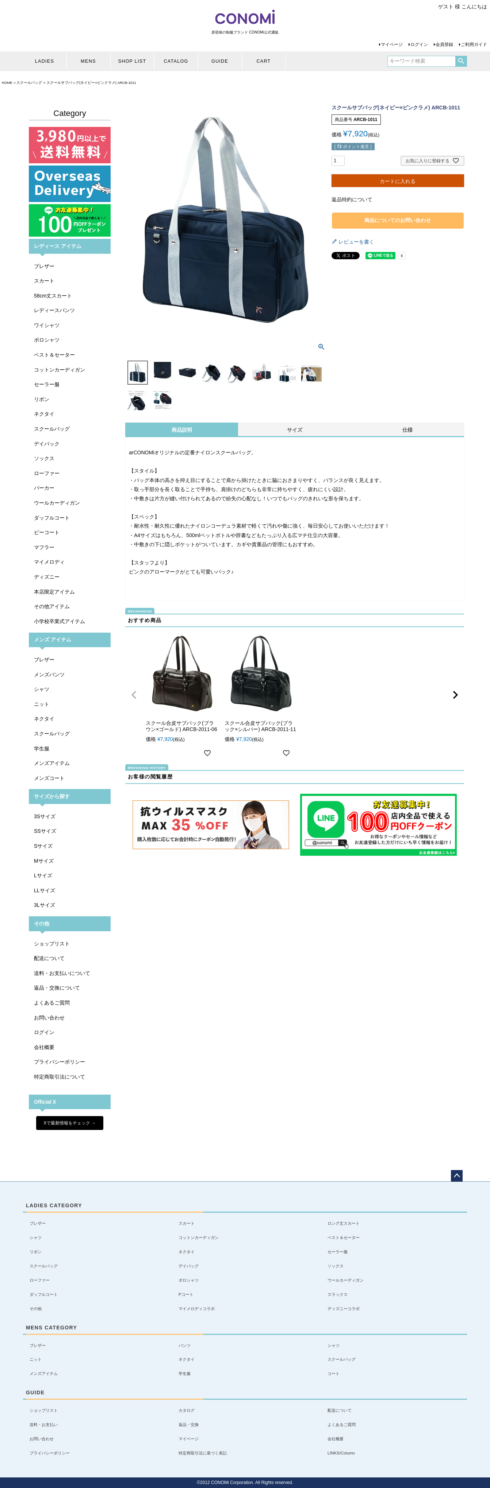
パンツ (185, 1345)
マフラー (44, 547)
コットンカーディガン (59, 370)
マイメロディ (49, 562)
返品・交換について (57, 988)
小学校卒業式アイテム (59, 621)
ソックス (44, 458)
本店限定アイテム (54, 592)
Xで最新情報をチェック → (69, 1123)
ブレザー (44, 266)
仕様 (407, 430)
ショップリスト (52, 944)
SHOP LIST (132, 61)
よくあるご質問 (52, 1003)
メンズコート (49, 778)
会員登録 (444, 44)
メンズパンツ (49, 674)
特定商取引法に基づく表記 (203, 1453)
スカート (44, 281)
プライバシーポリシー (59, 1062)
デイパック (47, 444)
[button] (134, 695)
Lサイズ (43, 875)
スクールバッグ (29, 83)
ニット (41, 704)
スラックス (338, 1294)
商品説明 (182, 430)
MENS (88, 61)
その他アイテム (52, 606)
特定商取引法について (59, 1077)
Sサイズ (43, 846)
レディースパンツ (54, 310)
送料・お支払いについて (62, 973)
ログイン (419, 44)
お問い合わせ (49, 1018)
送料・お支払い (44, 1424)
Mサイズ (44, 861)
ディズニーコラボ (344, 1308)
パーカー (44, 488)
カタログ (187, 1410)
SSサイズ (45, 831)
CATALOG (176, 61)
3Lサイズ (44, 905)
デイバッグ (189, 1266)
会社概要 (44, 1047)
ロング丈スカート (344, 1223)
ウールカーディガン (57, 503)
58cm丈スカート (53, 296)
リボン (41, 399)
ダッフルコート (52, 518)
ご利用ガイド (474, 44)
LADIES (44, 61)
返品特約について (352, 199)
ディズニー (47, 577)
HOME (7, 83)
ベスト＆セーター (54, 355)
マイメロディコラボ (197, 1308)
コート (334, 1373)
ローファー (47, 473)
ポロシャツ (47, 340)
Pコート (186, 1294)
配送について (49, 958)
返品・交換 (189, 1424)
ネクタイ (44, 414)
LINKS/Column (341, 1453)
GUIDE (219, 61)
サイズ (294, 430)
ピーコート (47, 532)
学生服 (41, 748)
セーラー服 (47, 384)
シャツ (41, 689)
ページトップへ (457, 1176)
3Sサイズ (44, 816)
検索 (461, 61)
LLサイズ (44, 890)
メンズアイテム (52, 763)
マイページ (392, 44)
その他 (36, 1308)
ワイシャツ (47, 325)
